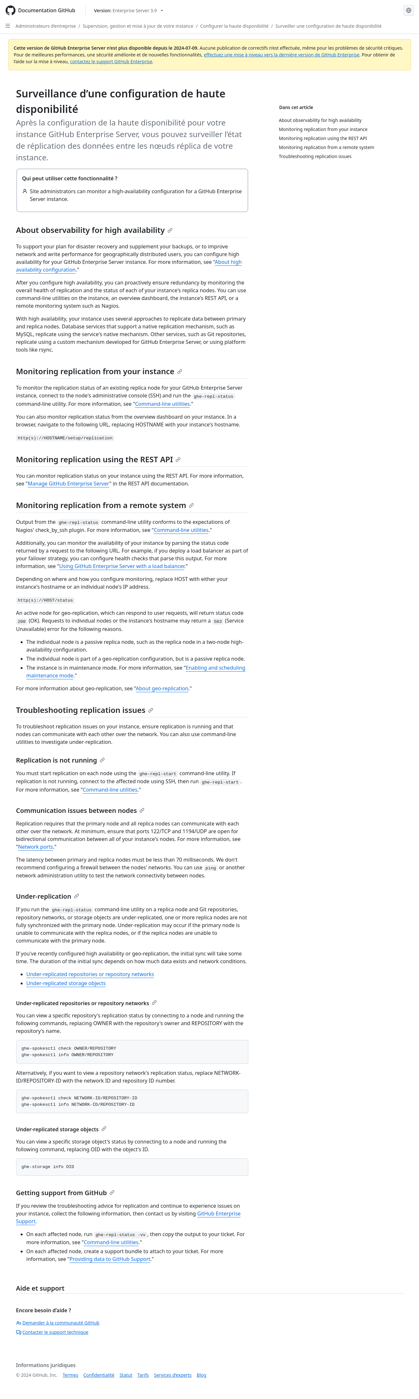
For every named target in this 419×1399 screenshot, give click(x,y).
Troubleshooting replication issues (84, 709)
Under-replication (47, 896)
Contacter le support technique (52, 1332)
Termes (70, 1375)
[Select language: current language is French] (409, 10)
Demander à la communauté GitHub (58, 1323)
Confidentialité (98, 1375)
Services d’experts (172, 1375)
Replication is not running (60, 760)
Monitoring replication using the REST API (98, 459)
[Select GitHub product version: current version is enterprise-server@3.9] (128, 10)
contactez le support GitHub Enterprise (111, 61)
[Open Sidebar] (8, 26)
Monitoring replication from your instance (99, 371)
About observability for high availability (94, 230)
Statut (126, 1375)
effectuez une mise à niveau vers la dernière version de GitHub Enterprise (281, 55)
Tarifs (143, 1375)
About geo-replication (162, 688)
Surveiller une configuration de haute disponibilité (328, 26)
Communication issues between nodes (80, 810)
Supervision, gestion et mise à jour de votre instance (138, 26)
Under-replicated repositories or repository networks (90, 974)
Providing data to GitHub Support (110, 1259)
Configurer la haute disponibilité (234, 26)
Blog (201, 1375)
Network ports (35, 846)
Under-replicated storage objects (66, 983)
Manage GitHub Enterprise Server (68, 483)
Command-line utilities (162, 403)
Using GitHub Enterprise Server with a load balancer (122, 566)
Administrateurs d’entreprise (45, 26)
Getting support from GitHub (65, 1192)
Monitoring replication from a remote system (105, 505)
